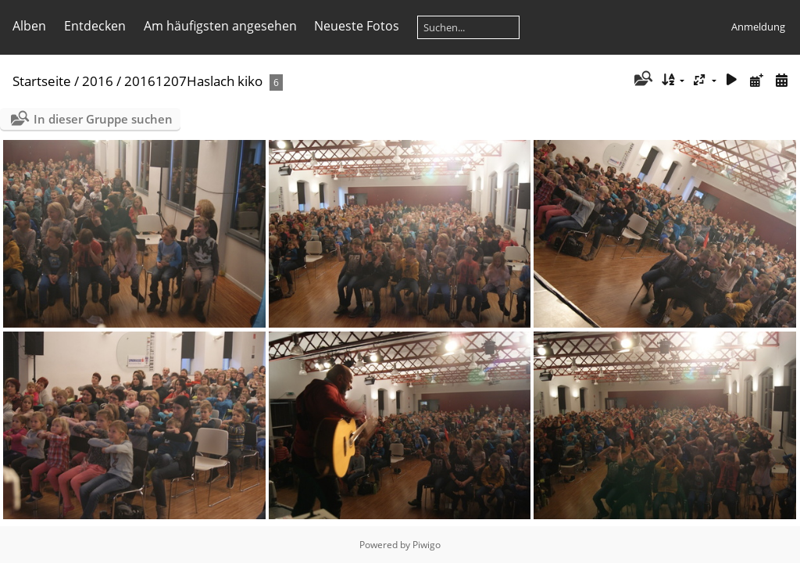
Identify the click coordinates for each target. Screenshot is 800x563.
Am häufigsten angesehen (220, 25)
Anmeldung (758, 27)
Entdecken (95, 25)
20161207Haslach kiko (193, 81)
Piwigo (426, 544)
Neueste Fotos (356, 25)
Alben (29, 25)
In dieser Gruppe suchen (103, 119)
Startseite (41, 81)
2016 (97, 81)
